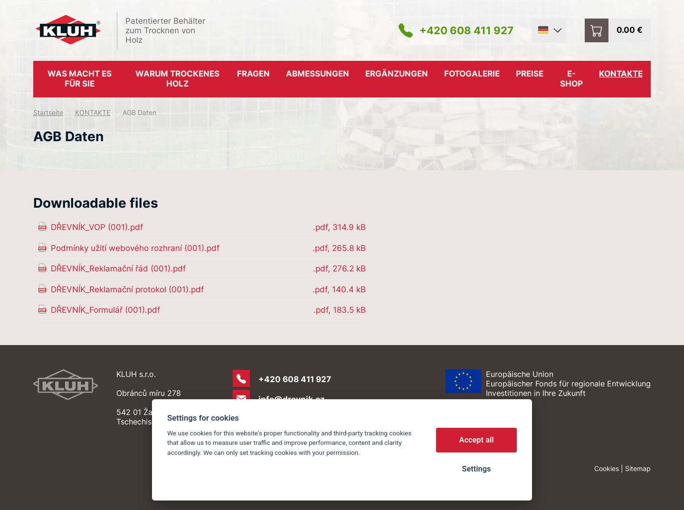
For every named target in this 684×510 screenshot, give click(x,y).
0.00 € (630, 30)
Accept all (476, 439)
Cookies (606, 468)
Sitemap (638, 468)
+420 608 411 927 (466, 30)
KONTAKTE (92, 112)
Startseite (48, 112)
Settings (476, 468)
